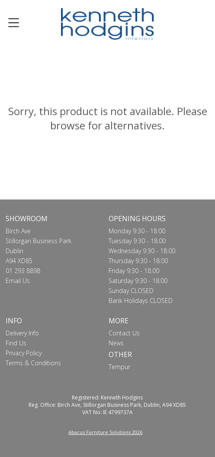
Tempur (119, 367)
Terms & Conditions (33, 363)
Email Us (18, 281)
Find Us (16, 343)
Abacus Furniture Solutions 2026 (105, 432)
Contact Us (124, 333)
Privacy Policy (24, 353)
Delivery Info (22, 333)
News (116, 343)
